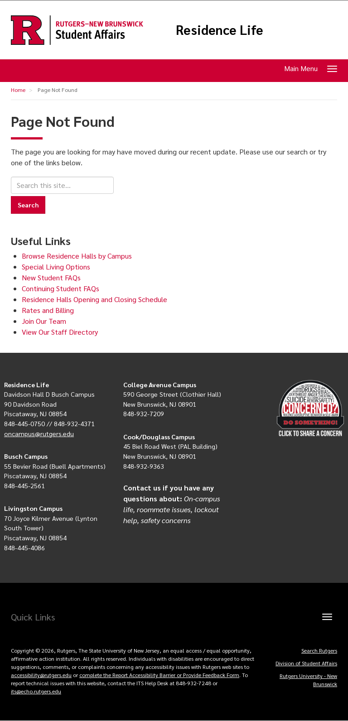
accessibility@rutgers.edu (41, 674)
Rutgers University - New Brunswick (308, 679)
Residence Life (219, 30)
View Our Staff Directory (60, 331)
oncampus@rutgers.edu (39, 433)
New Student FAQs (51, 277)
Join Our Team (44, 321)
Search (28, 205)
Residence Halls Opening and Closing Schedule (94, 299)
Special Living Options (56, 266)
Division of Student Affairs (306, 663)
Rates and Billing (48, 310)
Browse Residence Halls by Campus (77, 255)
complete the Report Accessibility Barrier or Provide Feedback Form (159, 674)
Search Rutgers (319, 650)
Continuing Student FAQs (60, 288)
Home (18, 89)
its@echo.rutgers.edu (36, 691)
